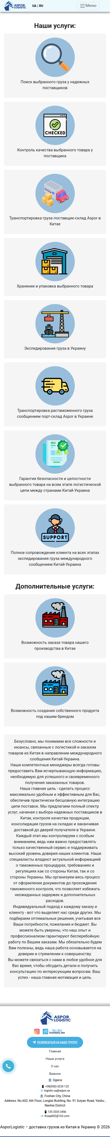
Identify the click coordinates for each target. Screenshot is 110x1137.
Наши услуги (55, 1059)
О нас (55, 1066)
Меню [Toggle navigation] (87, 6)
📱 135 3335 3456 (55, 1111)
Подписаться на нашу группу (57, 1042)
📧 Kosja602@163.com (55, 1116)
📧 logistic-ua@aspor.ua (55, 1090)
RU (41, 6)
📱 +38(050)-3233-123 (55, 1086)
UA (34, 6)
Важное (55, 1074)
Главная (55, 1051)
